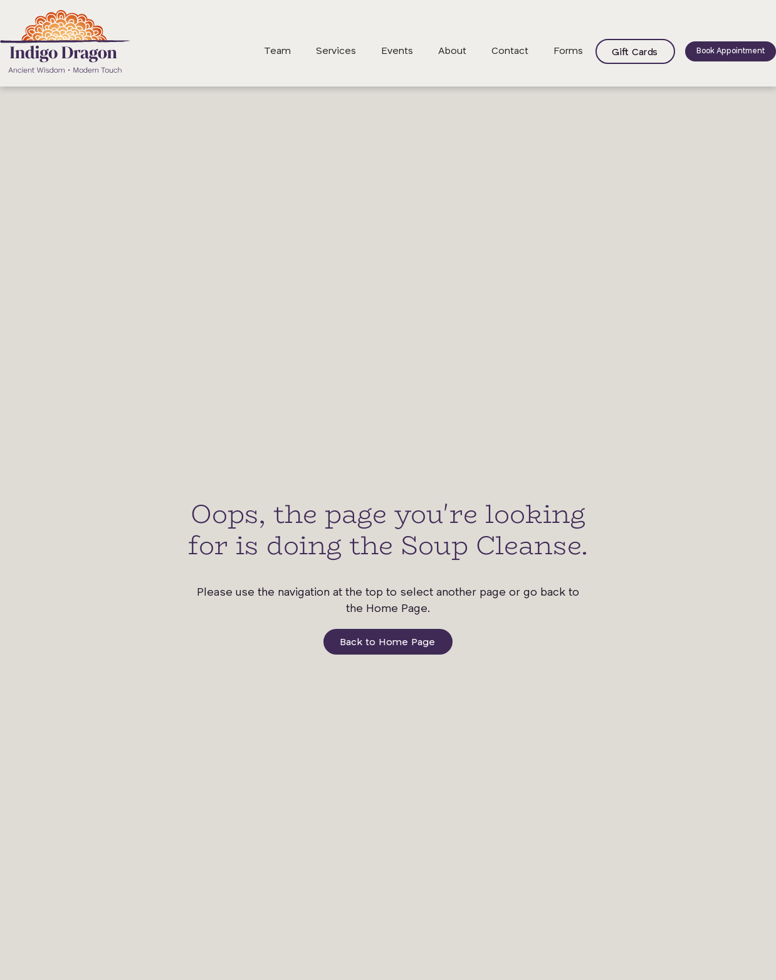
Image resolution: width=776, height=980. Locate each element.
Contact (509, 51)
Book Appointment (730, 51)
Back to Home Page (387, 643)
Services (336, 51)
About (452, 51)
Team (277, 51)
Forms (568, 51)
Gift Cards (635, 53)
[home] (65, 41)
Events (397, 51)
